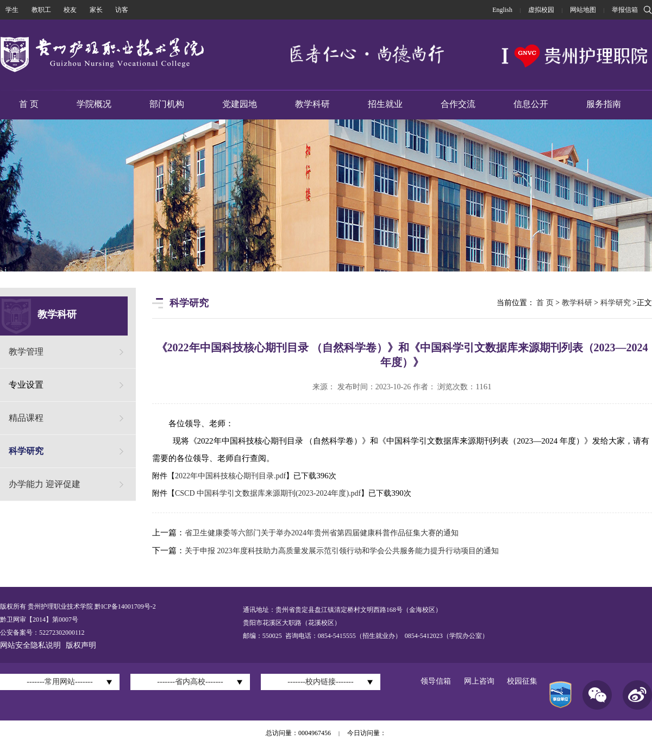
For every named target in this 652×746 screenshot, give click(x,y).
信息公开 (530, 104)
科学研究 (26, 451)
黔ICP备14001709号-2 (124, 606)
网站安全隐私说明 (30, 645)
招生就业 (385, 104)
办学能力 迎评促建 (44, 484)
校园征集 (522, 681)
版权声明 (81, 645)
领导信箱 (436, 681)
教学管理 (26, 351)
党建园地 (239, 104)
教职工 (41, 10)
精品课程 (26, 417)
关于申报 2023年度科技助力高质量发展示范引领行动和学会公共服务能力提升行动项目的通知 (342, 551)
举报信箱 (625, 10)
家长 (96, 10)
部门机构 (166, 104)
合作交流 (458, 104)
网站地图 (583, 10)
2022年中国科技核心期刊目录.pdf (230, 476)
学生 (11, 10)
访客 (121, 10)
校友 (70, 10)
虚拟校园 (541, 10)
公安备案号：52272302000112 (42, 632)
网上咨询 (479, 681)
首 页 (29, 104)
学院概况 (94, 104)
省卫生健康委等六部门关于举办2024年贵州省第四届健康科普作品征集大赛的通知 (322, 533)
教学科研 (312, 104)
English (502, 10)
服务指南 (603, 104)
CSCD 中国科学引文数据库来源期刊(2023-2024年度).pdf (268, 493)
